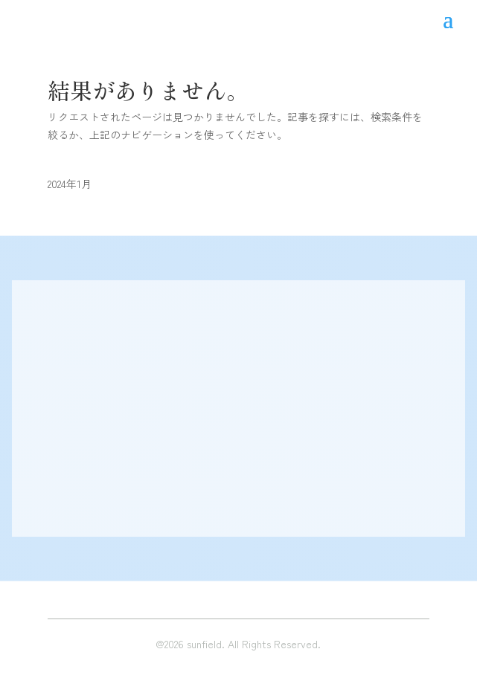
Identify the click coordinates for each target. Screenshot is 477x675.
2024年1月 (70, 183)
